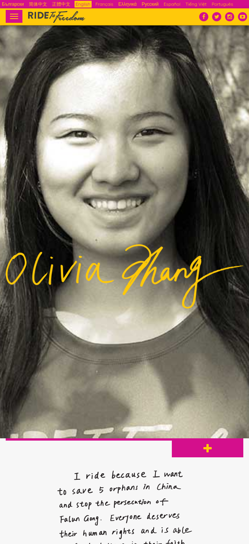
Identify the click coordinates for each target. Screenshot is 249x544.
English (83, 4)
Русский (150, 4)
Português (222, 4)
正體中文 (61, 4)
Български (13, 4)
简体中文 (38, 4)
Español (172, 4)
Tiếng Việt (196, 4)
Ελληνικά (127, 4)
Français (104, 4)
